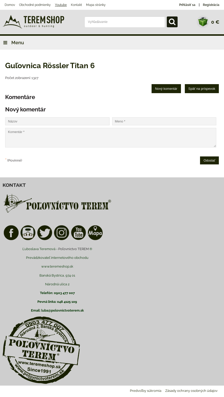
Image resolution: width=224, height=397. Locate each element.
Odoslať (209, 160)
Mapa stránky (96, 5)
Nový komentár (166, 89)
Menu (12, 42)
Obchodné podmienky (35, 5)
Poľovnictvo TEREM (73, 249)
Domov (10, 5)
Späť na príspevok (201, 89)
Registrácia (211, 5)
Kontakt (76, 5)
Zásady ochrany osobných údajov (191, 391)
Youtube (61, 5)
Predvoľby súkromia (145, 391)
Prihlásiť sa (187, 5)
